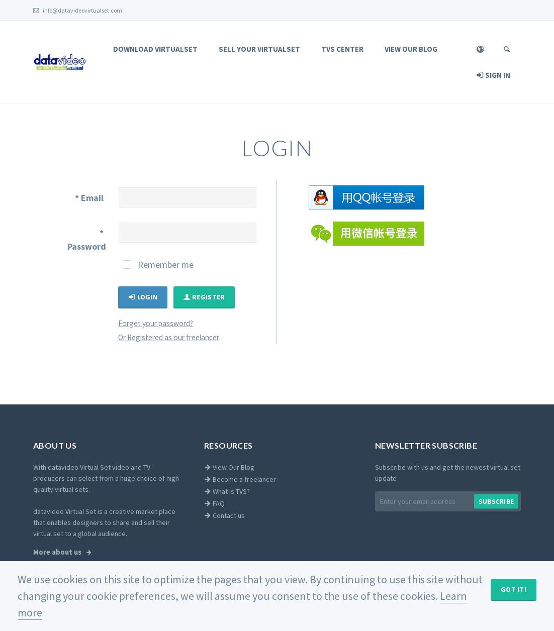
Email (89, 197)
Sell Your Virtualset (259, 49)
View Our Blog (411, 49)
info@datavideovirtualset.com (77, 10)
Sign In (493, 75)
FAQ (214, 503)
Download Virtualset (155, 49)
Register (204, 296)
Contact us (224, 515)
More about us (58, 552)
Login (142, 296)
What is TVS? (227, 491)
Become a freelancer (240, 479)
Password (86, 239)
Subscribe (496, 501)
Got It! (513, 589)
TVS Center (342, 49)
